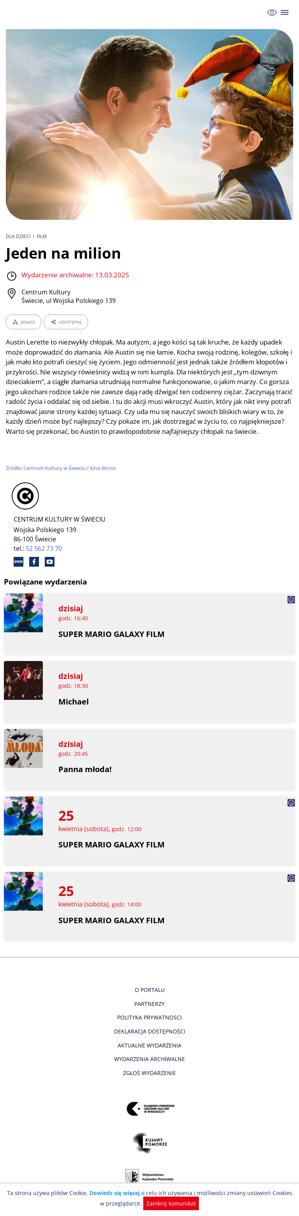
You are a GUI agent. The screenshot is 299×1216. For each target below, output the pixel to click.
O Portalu (150, 1000)
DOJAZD (23, 322)
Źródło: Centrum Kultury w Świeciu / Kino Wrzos (62, 478)
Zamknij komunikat (167, 1203)
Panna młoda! (85, 779)
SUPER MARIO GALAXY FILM (111, 643)
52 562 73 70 (44, 558)
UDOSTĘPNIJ (65, 322)
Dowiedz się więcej (113, 1193)
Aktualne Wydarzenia (149, 1055)
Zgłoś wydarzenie (149, 1082)
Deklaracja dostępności (149, 1041)
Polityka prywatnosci (149, 1027)
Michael (73, 711)
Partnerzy (149, 1013)
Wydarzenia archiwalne (149, 1069)
